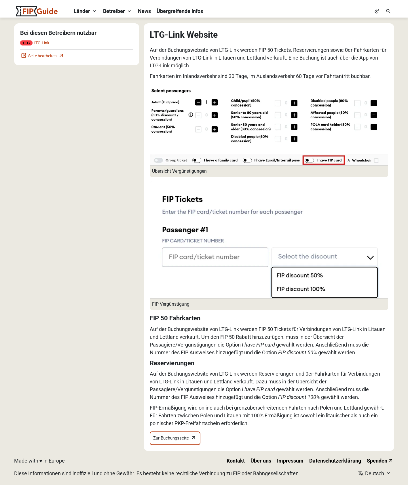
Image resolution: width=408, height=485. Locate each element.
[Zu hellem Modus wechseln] (377, 11)
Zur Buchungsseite (174, 438)
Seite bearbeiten (42, 56)
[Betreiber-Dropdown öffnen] (117, 11)
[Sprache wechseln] (376, 473)
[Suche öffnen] (388, 11)
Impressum (290, 461)
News (144, 11)
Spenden (380, 461)
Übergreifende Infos (180, 11)
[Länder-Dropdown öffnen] (85, 11)
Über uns (261, 461)
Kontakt (236, 461)
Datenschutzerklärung (335, 461)
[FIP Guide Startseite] (36, 11)
